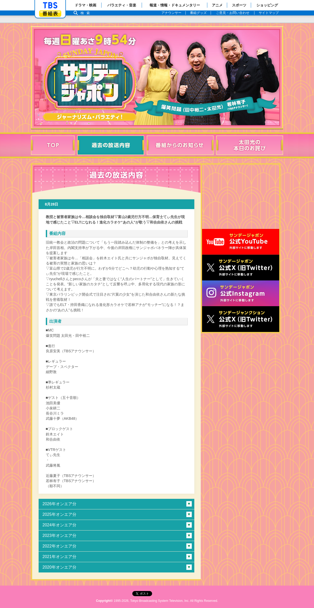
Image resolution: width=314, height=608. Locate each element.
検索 (86, 13)
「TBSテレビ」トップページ (50, 5)
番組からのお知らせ (180, 145)
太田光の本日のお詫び (249, 145)
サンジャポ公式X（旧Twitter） (240, 267)
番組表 (50, 13)
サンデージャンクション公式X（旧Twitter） (240, 319)
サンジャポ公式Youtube (240, 242)
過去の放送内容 (110, 145)
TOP (53, 145)
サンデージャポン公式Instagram (240, 293)
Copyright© (104, 601)
